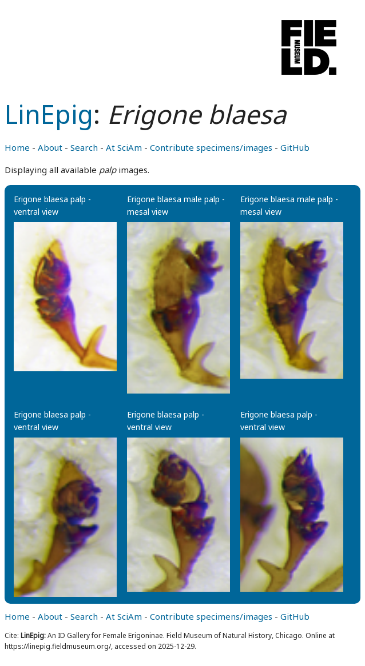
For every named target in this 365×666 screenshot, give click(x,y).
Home (17, 147)
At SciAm (124, 147)
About (50, 147)
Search (84, 147)
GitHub (295, 147)
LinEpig (49, 114)
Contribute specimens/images (211, 147)
